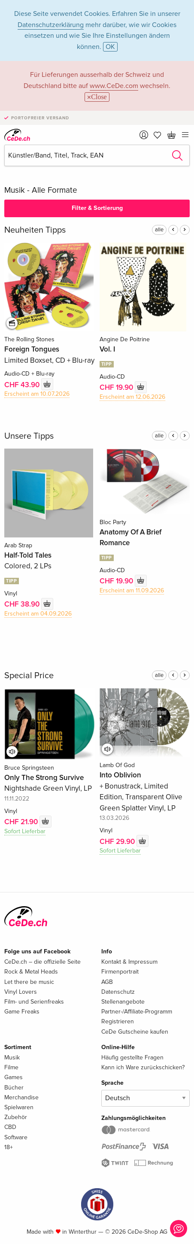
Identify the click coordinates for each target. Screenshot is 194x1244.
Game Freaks (21, 1011)
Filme (11, 1067)
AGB (107, 982)
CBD (10, 1127)
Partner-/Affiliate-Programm (136, 1011)
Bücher (14, 1087)
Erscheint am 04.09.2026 (38, 613)
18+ (8, 1147)
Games (13, 1077)
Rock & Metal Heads (31, 971)
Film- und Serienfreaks (34, 1001)
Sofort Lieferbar (24, 831)
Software (15, 1137)
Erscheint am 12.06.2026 (132, 397)
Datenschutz (118, 991)
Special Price (29, 676)
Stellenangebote (123, 1001)
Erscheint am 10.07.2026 (37, 393)
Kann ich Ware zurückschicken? (143, 1067)
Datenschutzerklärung (51, 25)
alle (159, 229)
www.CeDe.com (114, 86)
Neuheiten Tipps (35, 230)
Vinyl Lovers (20, 991)
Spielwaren (18, 1107)
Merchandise (21, 1097)
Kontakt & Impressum (129, 961)
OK (110, 46)
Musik (12, 1057)
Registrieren (117, 1021)
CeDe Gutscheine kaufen (134, 1031)
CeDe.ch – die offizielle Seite (42, 961)
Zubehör (15, 1117)
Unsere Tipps (29, 436)
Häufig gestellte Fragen (132, 1057)
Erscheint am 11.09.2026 (132, 590)
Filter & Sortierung (97, 208)
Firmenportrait (120, 971)
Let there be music (29, 982)
